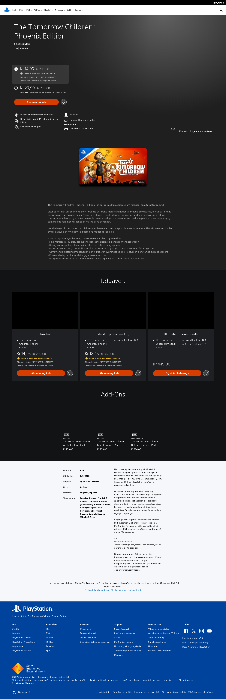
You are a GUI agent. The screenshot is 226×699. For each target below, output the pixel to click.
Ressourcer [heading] (154, 624)
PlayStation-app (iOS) (192, 638)
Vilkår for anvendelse (158, 629)
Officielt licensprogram (159, 650)
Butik (69, 10)
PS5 (21, 10)
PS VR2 (49, 637)
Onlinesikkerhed (88, 637)
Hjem (14, 616)
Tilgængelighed (88, 633)
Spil (14, 10)
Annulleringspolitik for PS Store (163, 633)
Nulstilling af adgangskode (127, 646)
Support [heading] (118, 624)
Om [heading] (14, 624)
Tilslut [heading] (186, 624)
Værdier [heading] (84, 624)
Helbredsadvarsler (123, 541)
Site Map (166, 692)
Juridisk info (104, 692)
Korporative (17, 646)
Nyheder (59, 10)
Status (117, 637)
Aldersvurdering (156, 637)
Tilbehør (47, 10)
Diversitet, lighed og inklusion (94, 642)
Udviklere (152, 646)
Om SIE (15, 629)
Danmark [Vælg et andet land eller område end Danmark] (21, 692)
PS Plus (37, 10)
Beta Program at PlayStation (196, 647)
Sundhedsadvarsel (157, 642)
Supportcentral (121, 629)
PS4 (28, 10)
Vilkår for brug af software (201, 692)
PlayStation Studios (21, 637)
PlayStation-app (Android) (195, 642)
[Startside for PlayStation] (6, 10)
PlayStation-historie (21, 650)
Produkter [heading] (51, 624)
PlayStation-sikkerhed (125, 633)
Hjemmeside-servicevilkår (147, 692)
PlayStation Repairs (123, 642)
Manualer (118, 655)
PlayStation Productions (23, 642)
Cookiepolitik (179, 692)
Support (78, 10)
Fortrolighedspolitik (122, 692)
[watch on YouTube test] (139, 182)
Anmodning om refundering (128, 650)
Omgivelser (85, 629)
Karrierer (16, 633)
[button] (113, 167)
